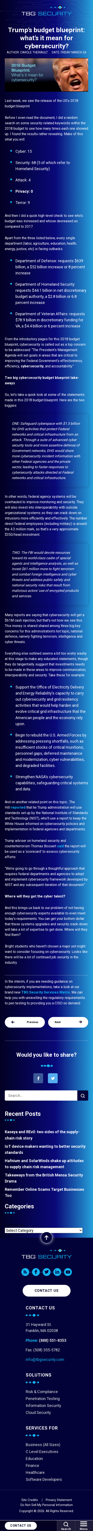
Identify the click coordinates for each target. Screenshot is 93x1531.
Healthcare (35, 1472)
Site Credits (29, 1500)
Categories (14, 1224)
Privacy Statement (59, 1500)
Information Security (43, 1405)
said (60, 846)
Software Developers (44, 1479)
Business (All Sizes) (43, 1444)
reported (18, 807)
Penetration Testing (43, 1398)
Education (34, 1458)
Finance (32, 1465)
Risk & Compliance (42, 1391)
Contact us (47, 1291)
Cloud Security (38, 1412)
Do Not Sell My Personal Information (46, 1505)
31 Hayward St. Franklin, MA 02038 (42, 1327)
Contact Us (20, 1525)
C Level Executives (42, 1451)
